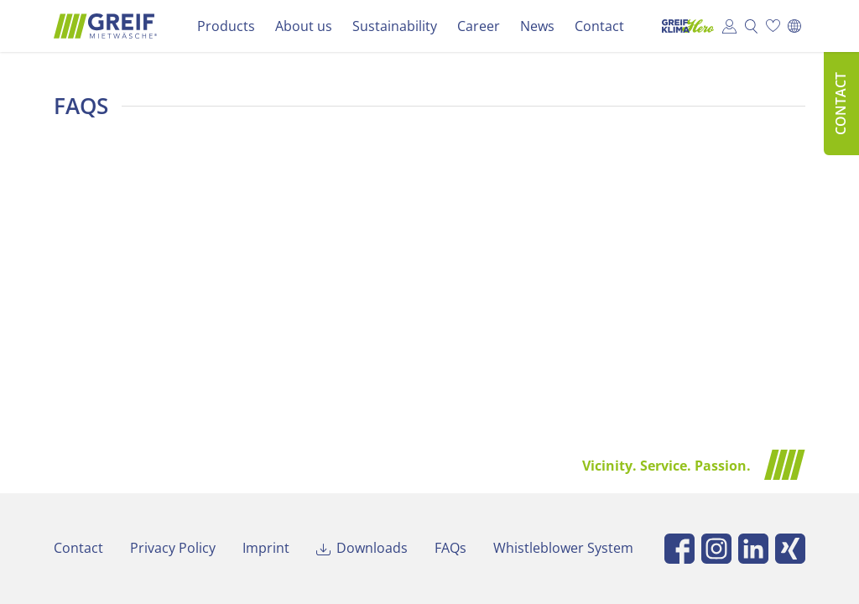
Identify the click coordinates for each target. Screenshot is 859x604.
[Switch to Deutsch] (794, 26)
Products (226, 26)
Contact (599, 26)
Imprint (265, 548)
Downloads (372, 548)
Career (478, 26)
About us (303, 26)
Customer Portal (729, 26)
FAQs (450, 548)
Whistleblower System (563, 548)
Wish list (773, 26)
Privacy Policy (173, 548)
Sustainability (394, 26)
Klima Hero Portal (684, 26)
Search (751, 26)
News (537, 26)
